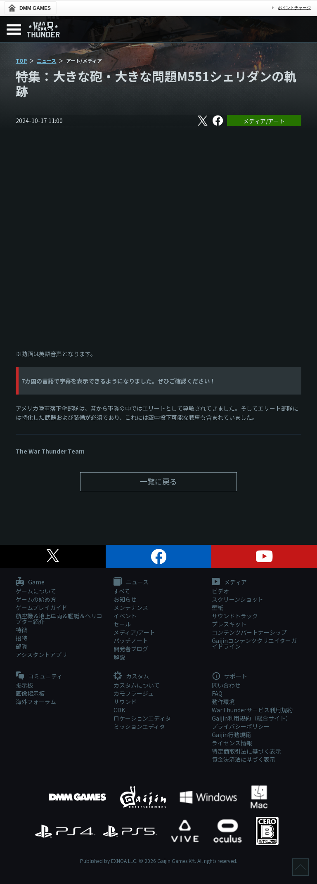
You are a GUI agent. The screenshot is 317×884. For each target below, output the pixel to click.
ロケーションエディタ (142, 718)
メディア (229, 582)
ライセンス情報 (232, 743)
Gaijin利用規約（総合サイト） (251, 718)
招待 (21, 638)
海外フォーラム (36, 701)
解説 (119, 657)
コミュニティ (39, 676)
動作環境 (223, 701)
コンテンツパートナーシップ (249, 632)
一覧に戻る (158, 481)
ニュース (46, 60)
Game (30, 582)
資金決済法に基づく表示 (243, 759)
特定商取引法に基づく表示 (246, 751)
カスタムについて (137, 685)
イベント (125, 616)
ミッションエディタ (139, 726)
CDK (119, 710)
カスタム (131, 676)
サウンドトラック (235, 616)
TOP (21, 60)
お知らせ (125, 599)
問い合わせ (226, 685)
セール (122, 624)
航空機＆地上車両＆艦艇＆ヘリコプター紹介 (59, 618)
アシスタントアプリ (41, 654)
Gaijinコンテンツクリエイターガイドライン (254, 643)
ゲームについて (36, 591)
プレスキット (229, 624)
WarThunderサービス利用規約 (252, 710)
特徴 (21, 630)
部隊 (21, 646)
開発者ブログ (131, 649)
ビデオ (220, 591)
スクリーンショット (237, 599)
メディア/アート (264, 121)
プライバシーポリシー (241, 726)
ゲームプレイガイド (41, 607)
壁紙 (217, 607)
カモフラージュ (134, 693)
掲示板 (24, 685)
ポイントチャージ (294, 7)
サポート (229, 676)
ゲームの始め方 (36, 599)
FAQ (217, 693)
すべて (122, 591)
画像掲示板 (30, 693)
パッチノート (131, 640)
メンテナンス (131, 607)
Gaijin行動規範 (231, 734)
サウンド (125, 701)
